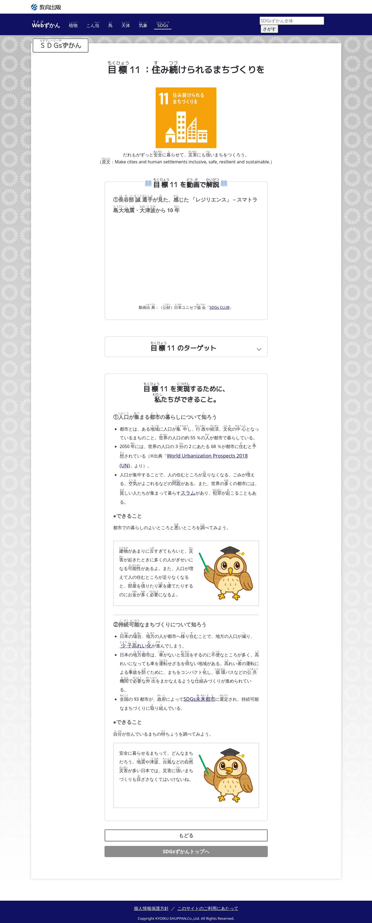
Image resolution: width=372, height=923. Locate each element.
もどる (186, 832)
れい (134, 644)
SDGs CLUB (220, 310)
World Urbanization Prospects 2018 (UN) (208, 458)
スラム (187, 493)
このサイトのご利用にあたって (207, 906)
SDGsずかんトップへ (186, 848)
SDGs (197, 697)
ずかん (46, 24)
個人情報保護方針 (151, 906)
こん (93, 24)
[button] (186, 349)
